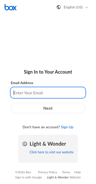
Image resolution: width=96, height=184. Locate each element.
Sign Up (67, 127)
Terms (66, 172)
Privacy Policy (47, 172)
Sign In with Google (28, 177)
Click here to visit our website (51, 152)
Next (48, 108)
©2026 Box (23, 172)
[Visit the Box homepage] (10, 7)
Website (75, 177)
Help (77, 172)
